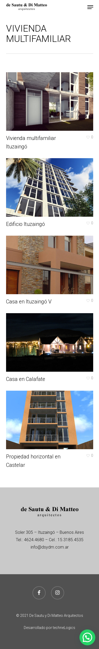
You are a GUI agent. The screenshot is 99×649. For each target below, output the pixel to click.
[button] (90, 7)
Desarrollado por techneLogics (49, 628)
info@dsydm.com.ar (50, 547)
